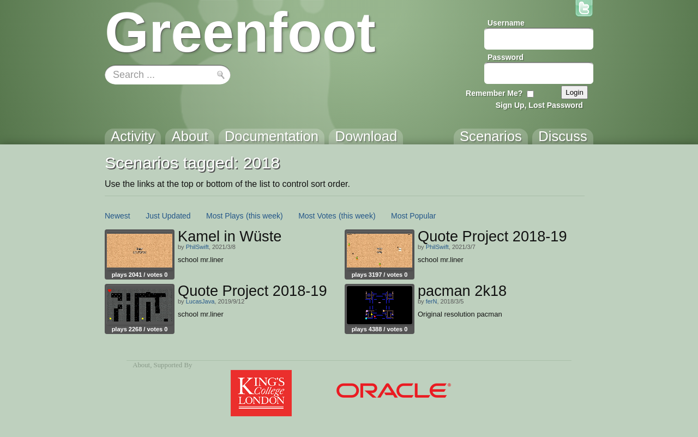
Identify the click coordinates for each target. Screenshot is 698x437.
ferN (431, 301)
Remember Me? (494, 93)
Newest (117, 215)
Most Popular (413, 215)
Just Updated (168, 215)
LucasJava (200, 301)
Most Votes (317, 215)
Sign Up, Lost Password (539, 105)
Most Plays (224, 215)
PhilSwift (197, 247)
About (141, 365)
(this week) (264, 215)
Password (506, 57)
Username (506, 23)
